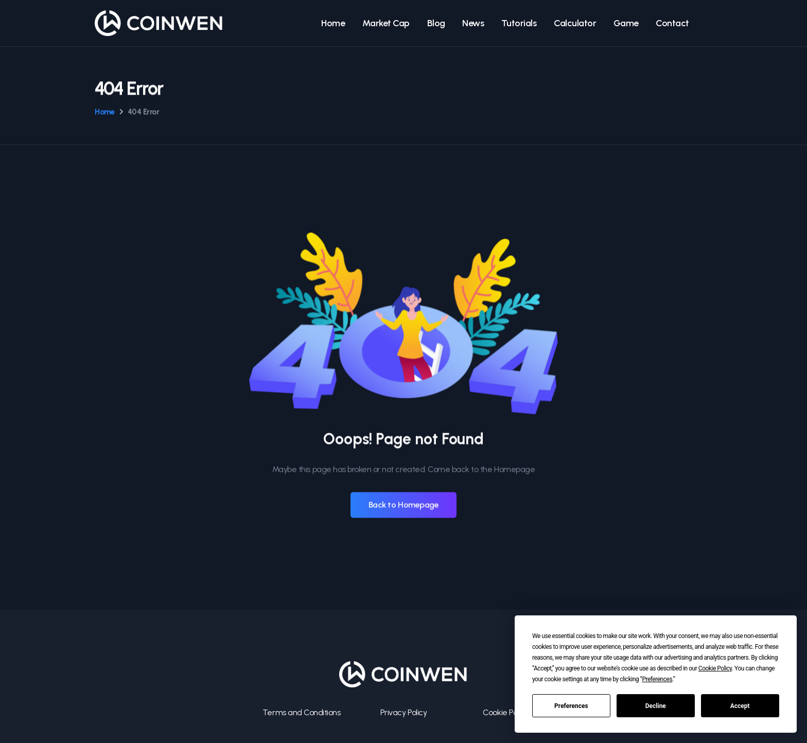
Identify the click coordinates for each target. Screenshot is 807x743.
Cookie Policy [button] (715, 668)
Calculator (575, 23)
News (473, 23)
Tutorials (519, 23)
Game (626, 23)
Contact (672, 23)
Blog (436, 23)
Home (333, 23)
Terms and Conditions (301, 712)
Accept (740, 706)
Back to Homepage (403, 505)
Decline (655, 706)
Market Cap (386, 23)
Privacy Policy (403, 712)
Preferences (571, 706)
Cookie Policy (505, 712)
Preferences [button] (657, 679)
